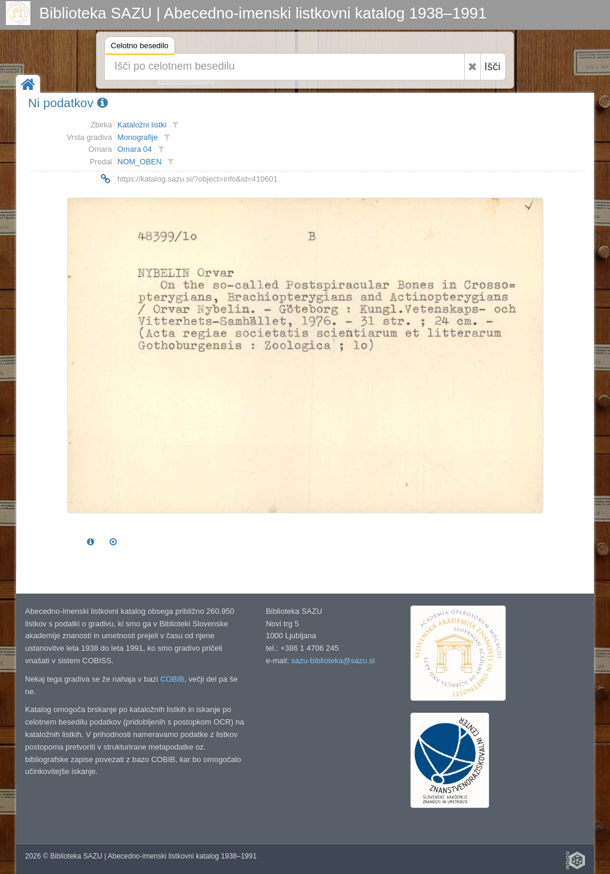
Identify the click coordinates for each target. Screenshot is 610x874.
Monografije (137, 137)
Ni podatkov (68, 103)
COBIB (172, 679)
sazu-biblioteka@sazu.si (333, 660)
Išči (492, 67)
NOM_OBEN (139, 161)
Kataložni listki (141, 124)
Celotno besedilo (140, 47)
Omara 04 (134, 149)
